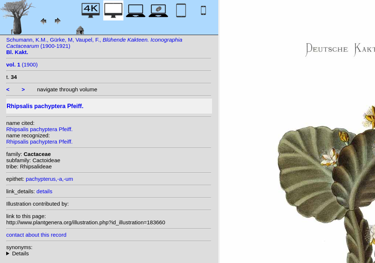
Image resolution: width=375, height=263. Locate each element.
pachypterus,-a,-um (49, 179)
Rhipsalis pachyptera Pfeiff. (39, 129)
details (44, 191)
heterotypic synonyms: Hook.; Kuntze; (108, 253)
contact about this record (36, 235)
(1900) (22, 64)
